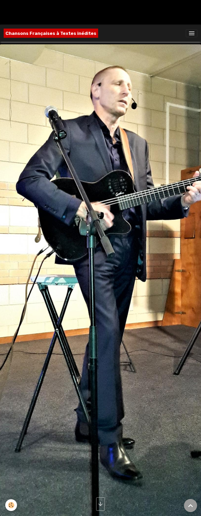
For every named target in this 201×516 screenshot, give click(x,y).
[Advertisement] (95, 12)
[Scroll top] (190, 505)
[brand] (51, 33)
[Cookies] (11, 505)
